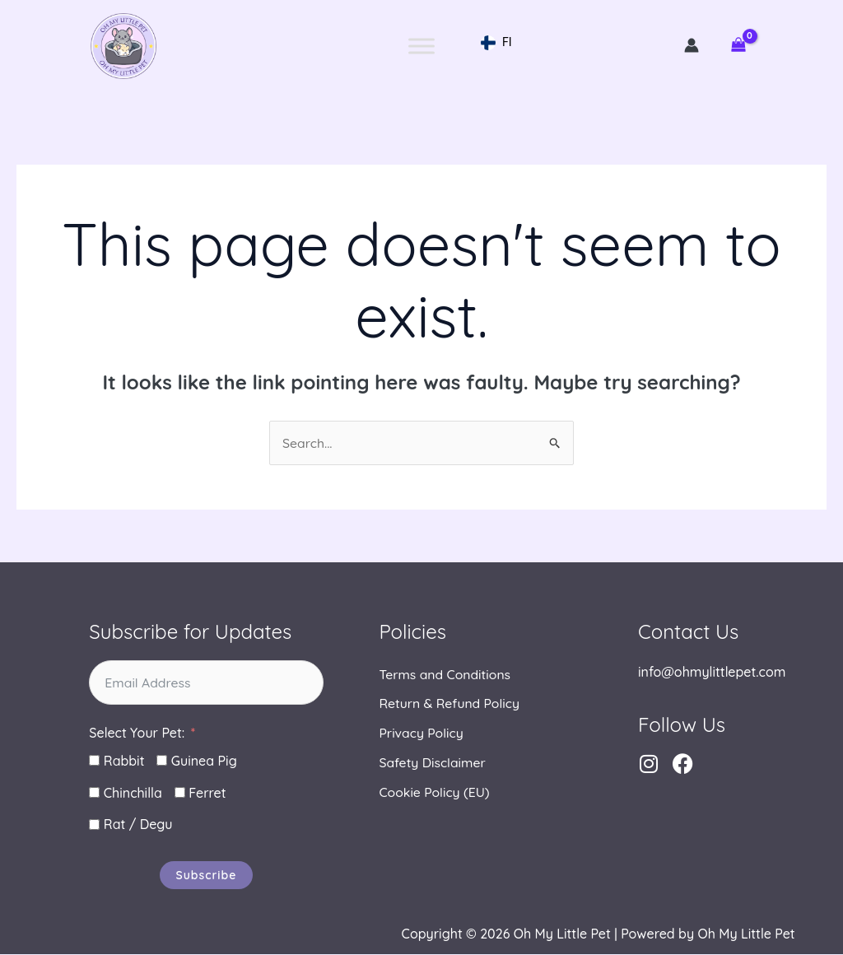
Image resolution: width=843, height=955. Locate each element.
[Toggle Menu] (421, 46)
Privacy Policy (421, 734)
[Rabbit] (94, 761)
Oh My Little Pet (123, 46)
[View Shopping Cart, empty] (738, 46)
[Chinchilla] (94, 793)
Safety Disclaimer (433, 764)
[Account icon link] (691, 45)
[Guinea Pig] (161, 761)
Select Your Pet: (136, 733)
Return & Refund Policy (450, 704)
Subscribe (206, 876)
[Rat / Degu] (94, 825)
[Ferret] (180, 793)
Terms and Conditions (445, 675)
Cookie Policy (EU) (435, 793)
